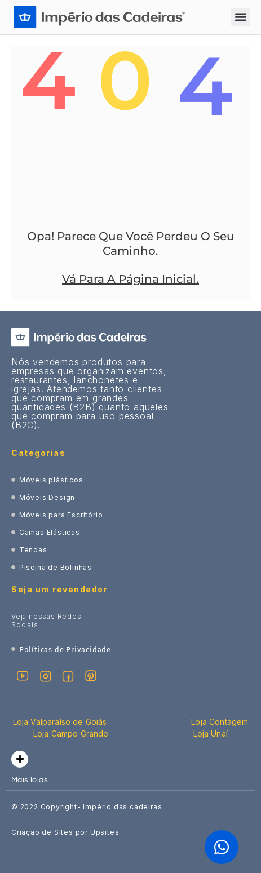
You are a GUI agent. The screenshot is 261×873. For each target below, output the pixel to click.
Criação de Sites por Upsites (65, 832)
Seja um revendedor (59, 589)
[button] (240, 17)
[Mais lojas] (19, 759)
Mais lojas (29, 780)
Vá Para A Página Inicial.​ (130, 279)
